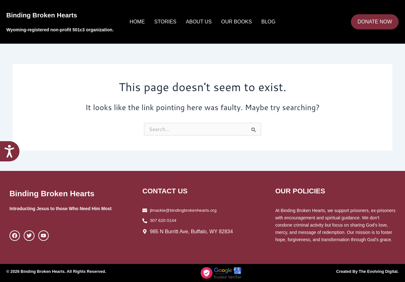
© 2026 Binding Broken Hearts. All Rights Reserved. (60, 271)
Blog (268, 21)
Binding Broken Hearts (57, 14)
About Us (199, 21)
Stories (165, 21)
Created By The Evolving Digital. (365, 271)
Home (137, 21)
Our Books (236, 21)
